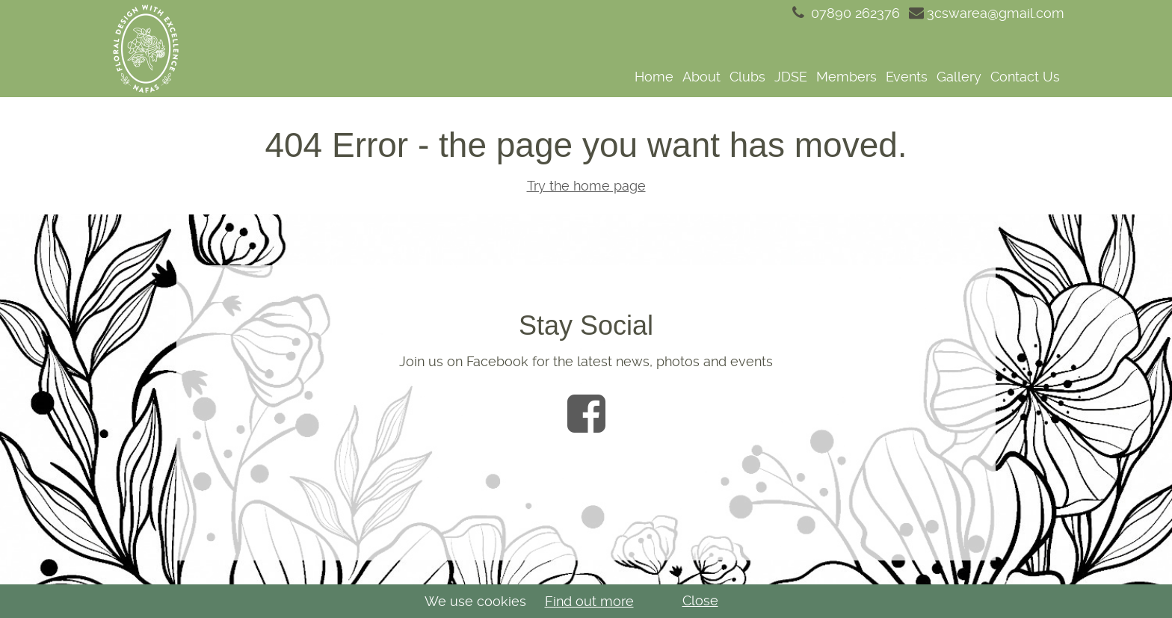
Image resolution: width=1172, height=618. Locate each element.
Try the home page (586, 186)
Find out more (589, 601)
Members (846, 76)
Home (654, 76)
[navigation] (633, 76)
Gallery (959, 76)
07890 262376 (844, 13)
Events (907, 76)
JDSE (790, 76)
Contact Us (1025, 76)
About (701, 76)
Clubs (747, 76)
